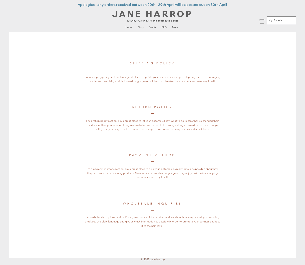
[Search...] (281, 20)
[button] (262, 20)
